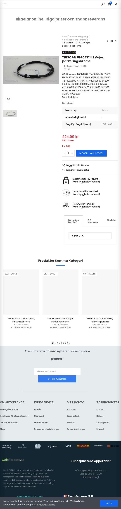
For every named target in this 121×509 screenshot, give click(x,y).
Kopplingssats (102, 415)
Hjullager (100, 409)
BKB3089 (76, 90)
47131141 (81, 80)
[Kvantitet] (68, 153)
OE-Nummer (93, 221)
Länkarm (100, 402)
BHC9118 (105, 87)
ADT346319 (68, 87)
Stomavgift (39, 409)
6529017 (106, 80)
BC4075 (96, 87)
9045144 (102, 84)
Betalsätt (71, 415)
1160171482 (82, 74)
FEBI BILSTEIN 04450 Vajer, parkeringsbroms (21, 320)
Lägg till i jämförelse (77, 165)
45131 (93, 77)
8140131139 (76, 84)
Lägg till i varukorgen (91, 153)
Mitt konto (71, 402)
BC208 (78, 87)
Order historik (73, 409)
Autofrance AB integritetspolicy (14, 409)
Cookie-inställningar (76, 422)
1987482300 (68, 77)
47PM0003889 (93, 80)
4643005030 (103, 77)
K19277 (65, 93)
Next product (115, 41)
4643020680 (69, 80)
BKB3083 (66, 90)
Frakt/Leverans (41, 415)
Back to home (111, 41)
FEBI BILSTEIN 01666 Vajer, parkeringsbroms (100, 320)
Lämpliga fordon (73, 221)
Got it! (109, 503)
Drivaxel (100, 422)
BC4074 (86, 87)
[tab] (73, 221)
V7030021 (75, 93)
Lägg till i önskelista (77, 170)
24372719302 (83, 77)
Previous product (107, 41)
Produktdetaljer (70, 97)
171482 (99, 74)
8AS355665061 (89, 84)
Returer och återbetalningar (46, 422)
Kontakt (37, 402)
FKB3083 (86, 90)
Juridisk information (9, 415)
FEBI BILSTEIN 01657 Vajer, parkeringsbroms (60, 320)
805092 (66, 84)
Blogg (2, 422)
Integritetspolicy (46, 505)
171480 (92, 74)
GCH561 (95, 90)
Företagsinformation (9, 402)
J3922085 (105, 90)
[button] (90, 236)
